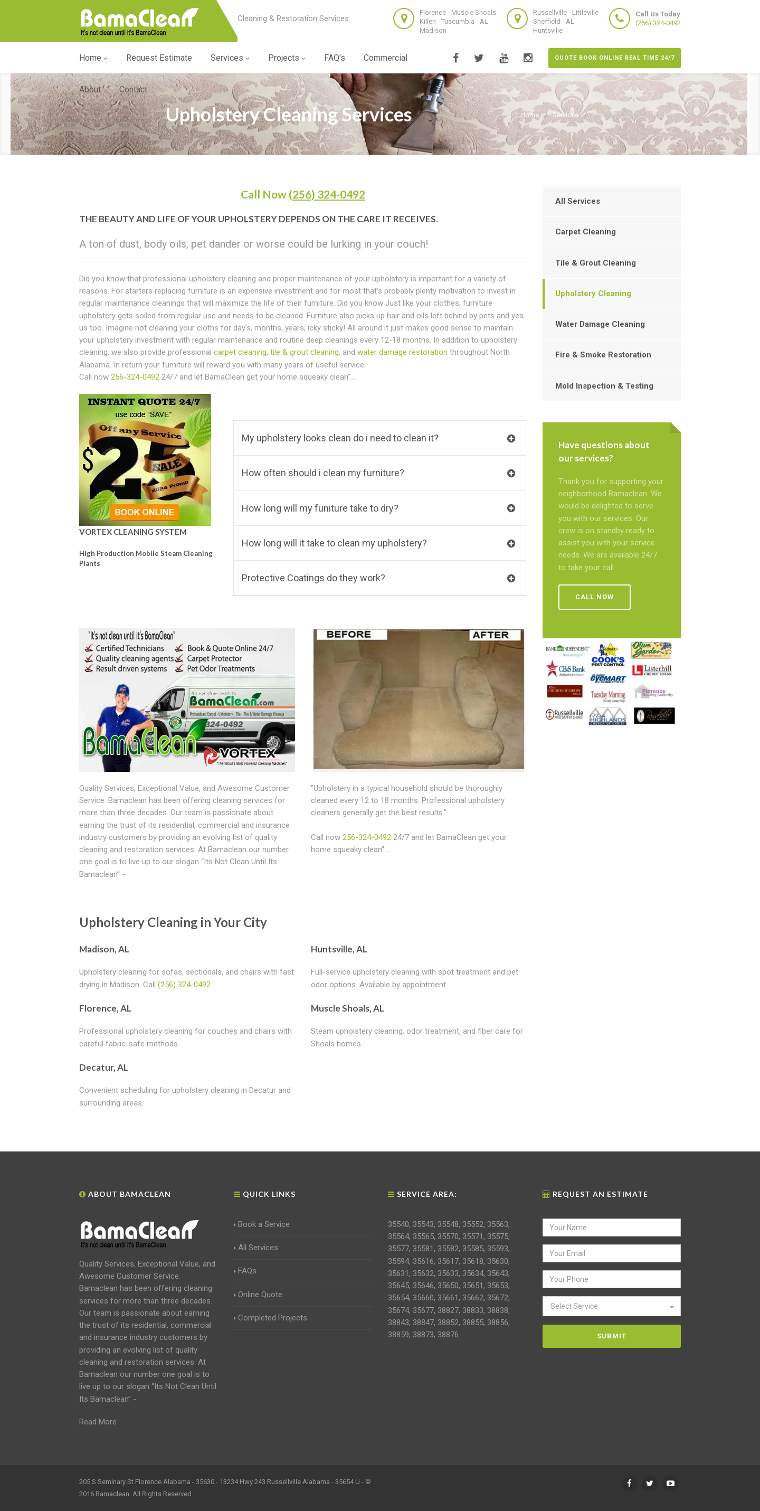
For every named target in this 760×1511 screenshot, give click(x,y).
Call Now (303, 194)
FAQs (245, 1271)
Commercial (385, 58)
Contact (133, 89)
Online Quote (258, 1294)
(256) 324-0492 (658, 23)
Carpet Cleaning (585, 232)
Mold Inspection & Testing (604, 386)
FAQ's (334, 58)
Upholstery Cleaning (593, 293)
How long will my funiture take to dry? (378, 508)
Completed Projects (270, 1318)
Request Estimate (159, 58)
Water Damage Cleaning (600, 324)
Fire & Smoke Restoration (603, 355)
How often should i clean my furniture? (378, 472)
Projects (287, 58)
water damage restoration (402, 352)
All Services (577, 201)
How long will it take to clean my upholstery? (378, 543)
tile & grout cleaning (304, 352)
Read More (98, 1422)
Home (93, 58)
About (90, 89)
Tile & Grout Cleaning (595, 263)
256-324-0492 (135, 377)
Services (230, 58)
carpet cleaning (240, 352)
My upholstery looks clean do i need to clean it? (378, 437)
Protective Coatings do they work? (378, 577)
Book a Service (262, 1224)
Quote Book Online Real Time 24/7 (614, 57)
